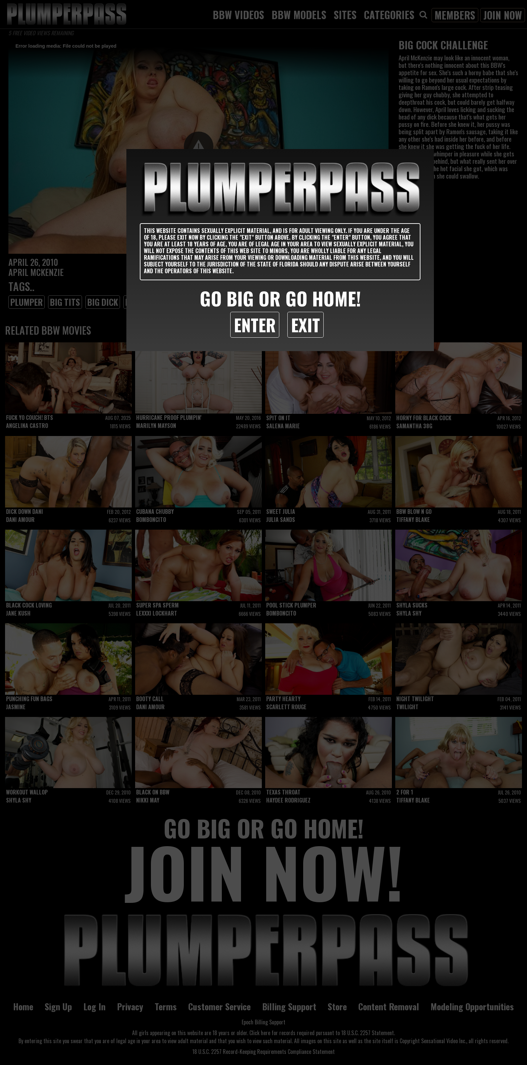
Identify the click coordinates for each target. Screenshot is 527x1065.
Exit (305, 324)
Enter (255, 324)
